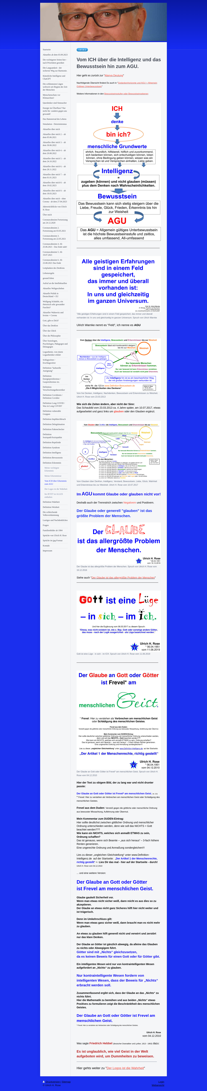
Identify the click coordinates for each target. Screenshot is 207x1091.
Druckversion (51, 1082)
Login (161, 1082)
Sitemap (66, 1082)
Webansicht (158, 1085)
